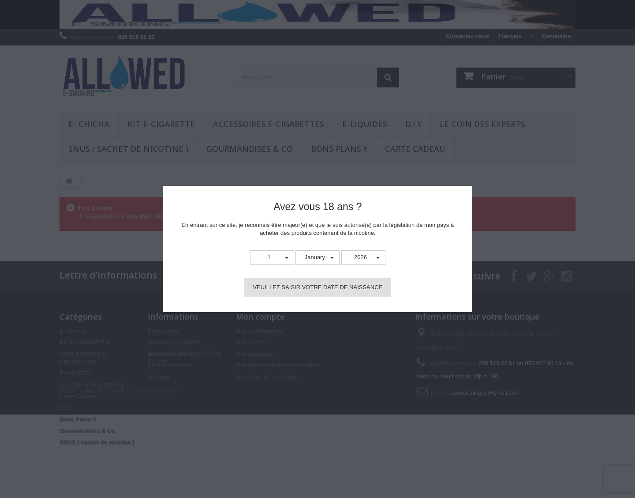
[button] (272, 257)
